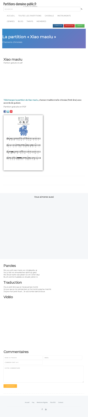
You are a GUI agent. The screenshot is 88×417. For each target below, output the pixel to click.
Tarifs (30, 21)
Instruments (64, 16)
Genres (11, 21)
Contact (60, 402)
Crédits (80, 25)
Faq (33, 402)
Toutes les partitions (29, 16)
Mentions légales (42, 402)
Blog (20, 21)
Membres (41, 21)
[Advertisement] (44, 82)
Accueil (11, 16)
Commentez (10, 386)
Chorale (49, 16)
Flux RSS (53, 402)
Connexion (58, 25)
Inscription (69, 25)
